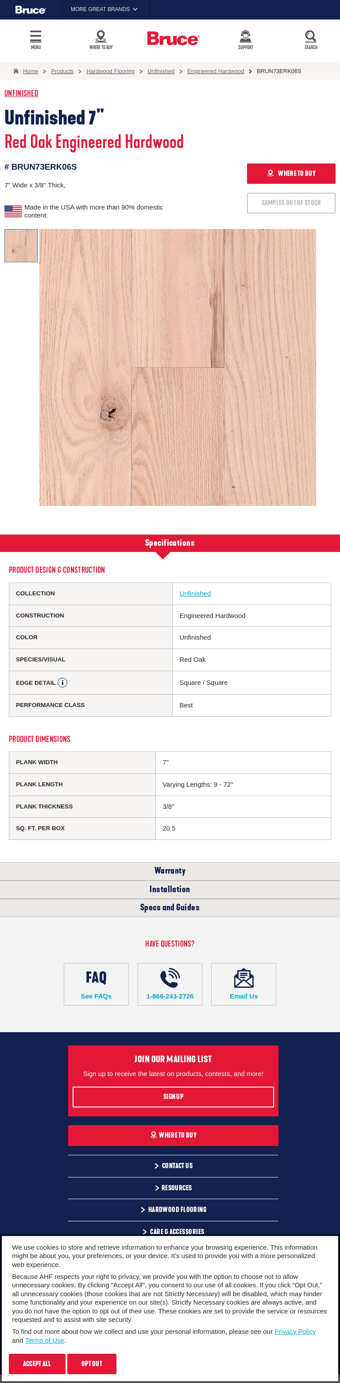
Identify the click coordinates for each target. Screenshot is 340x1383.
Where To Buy (173, 1135)
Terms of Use (44, 1340)
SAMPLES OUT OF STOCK (291, 202)
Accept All (37, 1364)
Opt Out (91, 1364)
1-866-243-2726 (170, 984)
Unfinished (21, 94)
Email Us (243, 984)
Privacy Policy (295, 1331)
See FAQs (96, 984)
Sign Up (173, 1096)
